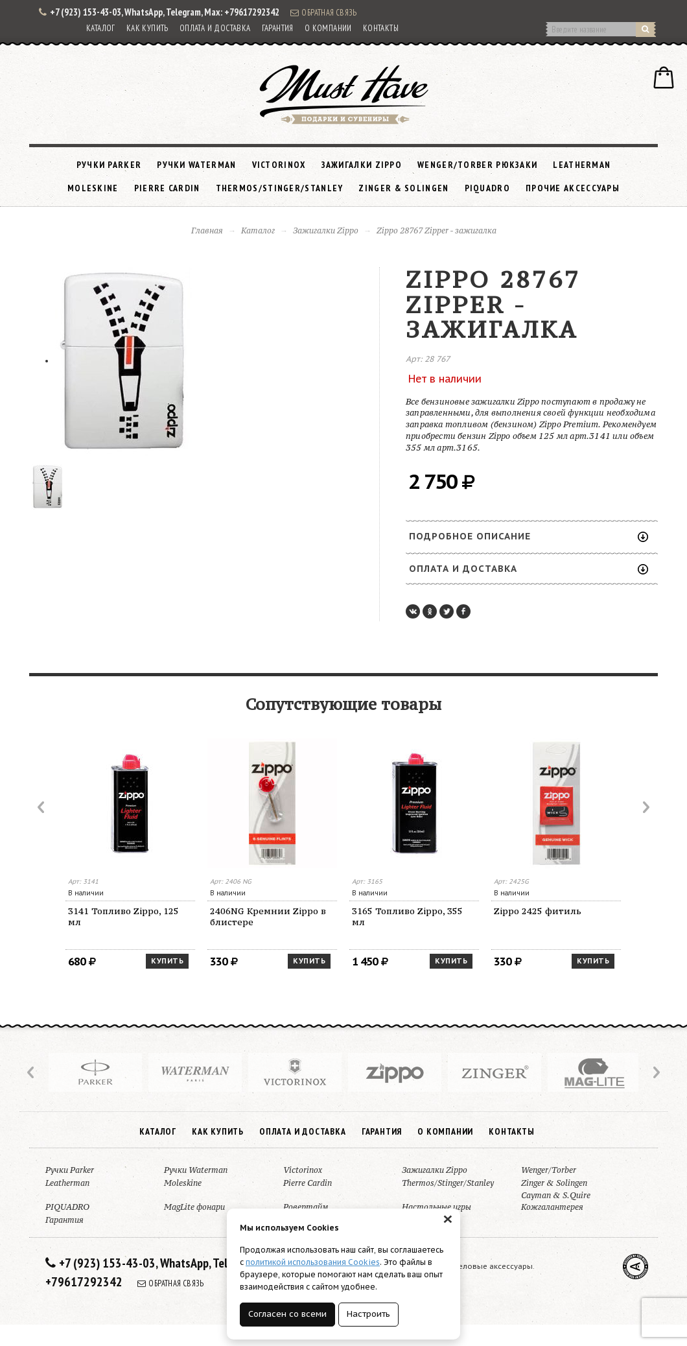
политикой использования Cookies (313, 1262)
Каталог (100, 28)
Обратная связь (323, 12)
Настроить (368, 1313)
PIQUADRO (487, 188)
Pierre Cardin (167, 188)
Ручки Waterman (196, 165)
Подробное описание (528, 536)
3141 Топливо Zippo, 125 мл (123, 916)
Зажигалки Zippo (361, 165)
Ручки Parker (109, 165)
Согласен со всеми (287, 1313)
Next (645, 807)
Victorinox (279, 165)
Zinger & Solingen (403, 188)
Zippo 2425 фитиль (537, 911)
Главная (207, 230)
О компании (328, 28)
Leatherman (582, 165)
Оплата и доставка (215, 28)
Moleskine (93, 188)
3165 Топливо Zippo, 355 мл (407, 916)
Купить (167, 960)
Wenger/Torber (548, 1170)
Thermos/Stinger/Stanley (280, 188)
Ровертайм (305, 1207)
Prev (42, 807)
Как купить (147, 28)
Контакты (381, 28)
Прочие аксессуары (573, 188)
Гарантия (278, 28)
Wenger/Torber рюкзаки (477, 165)
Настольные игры (436, 1207)
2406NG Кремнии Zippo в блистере (268, 916)
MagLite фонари (194, 1207)
